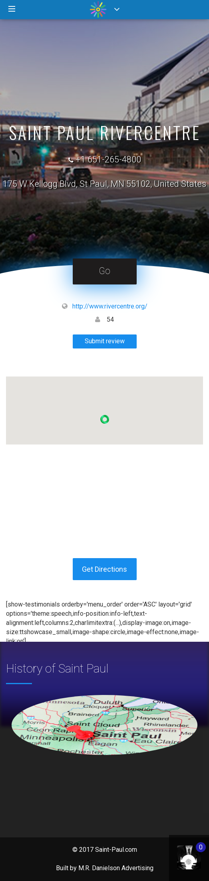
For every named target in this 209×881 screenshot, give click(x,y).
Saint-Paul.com (116, 849)
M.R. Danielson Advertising (115, 868)
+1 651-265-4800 (108, 159)
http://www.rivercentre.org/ (109, 306)
